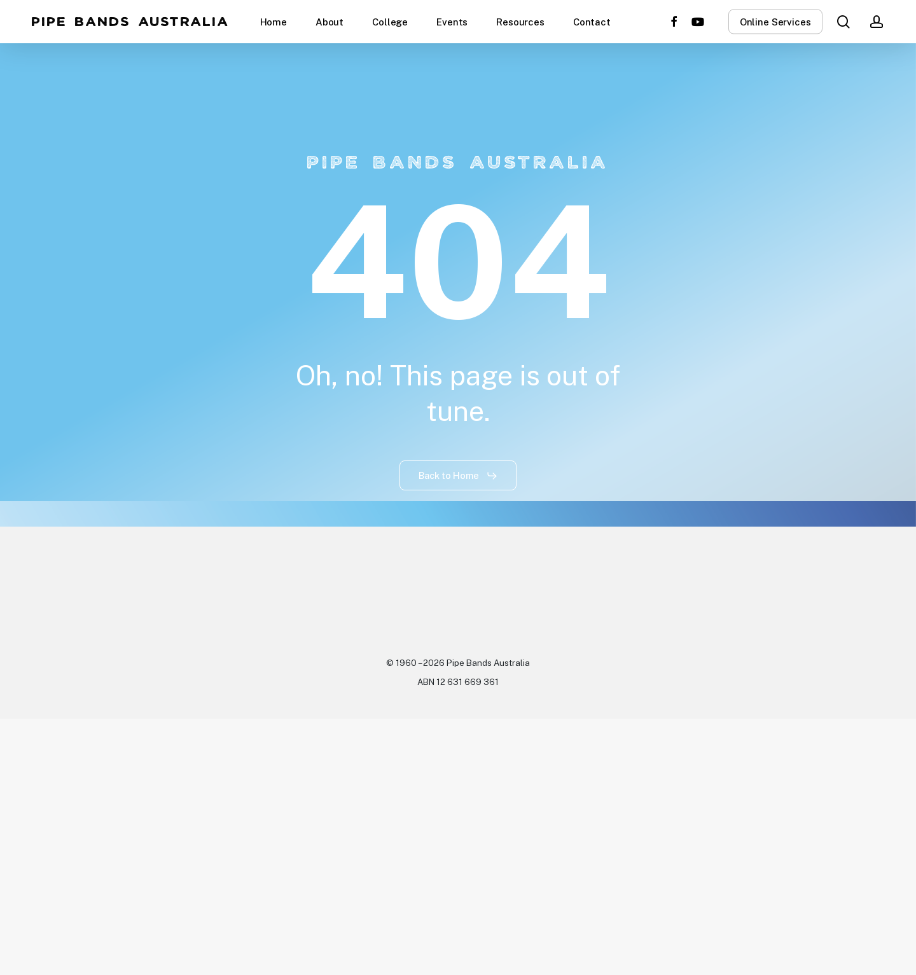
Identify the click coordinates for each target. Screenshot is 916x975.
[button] (458, 475)
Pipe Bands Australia (131, 21)
